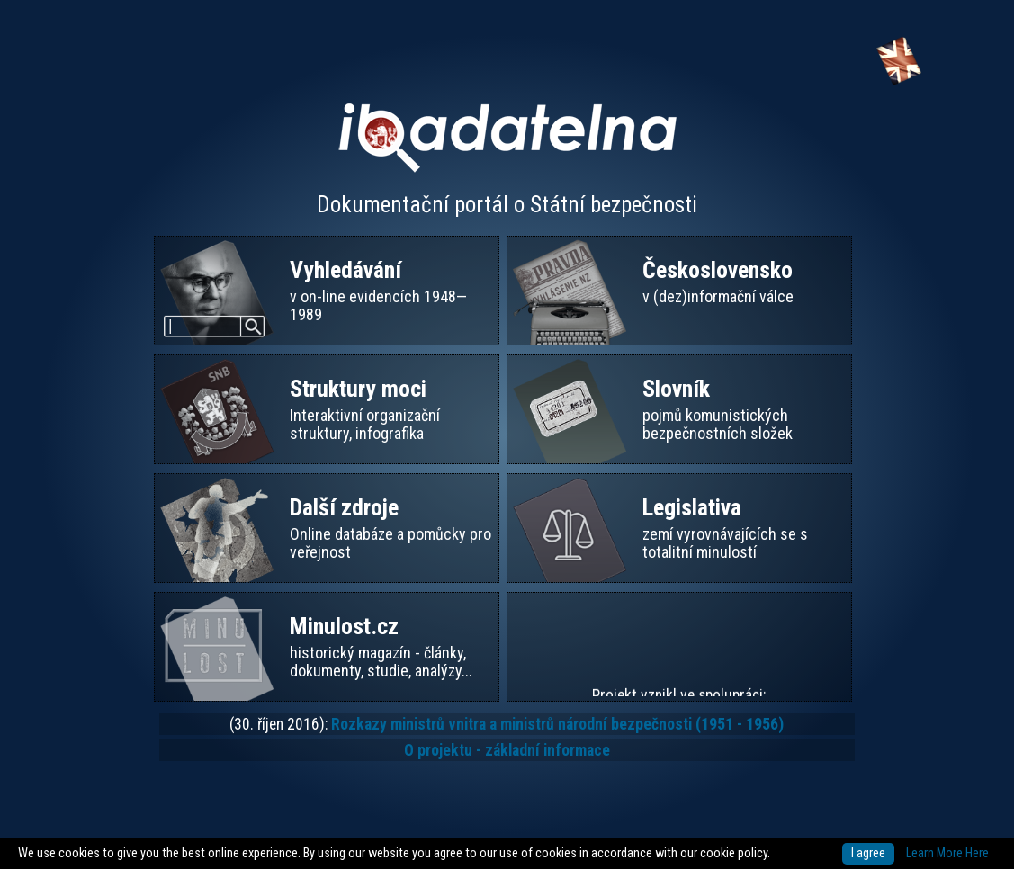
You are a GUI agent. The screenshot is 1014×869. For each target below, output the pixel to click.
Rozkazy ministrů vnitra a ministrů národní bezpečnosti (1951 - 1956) (557, 724)
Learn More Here (947, 853)
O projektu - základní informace (507, 750)
